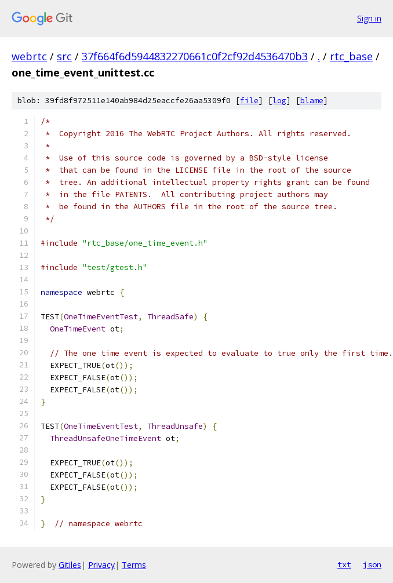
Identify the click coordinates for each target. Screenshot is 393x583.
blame (311, 100)
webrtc (29, 56)
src (64, 56)
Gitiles (70, 564)
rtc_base (351, 56)
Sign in (369, 18)
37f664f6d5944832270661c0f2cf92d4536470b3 (195, 56)
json (372, 564)
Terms (134, 564)
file (249, 100)
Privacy (101, 564)
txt (344, 564)
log (279, 100)
